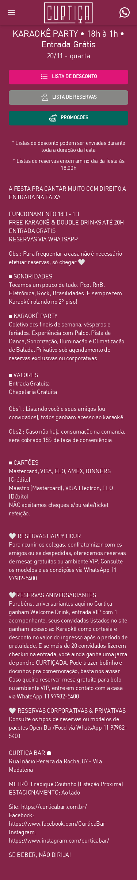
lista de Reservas (69, 97)
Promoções (68, 118)
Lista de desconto (68, 77)
